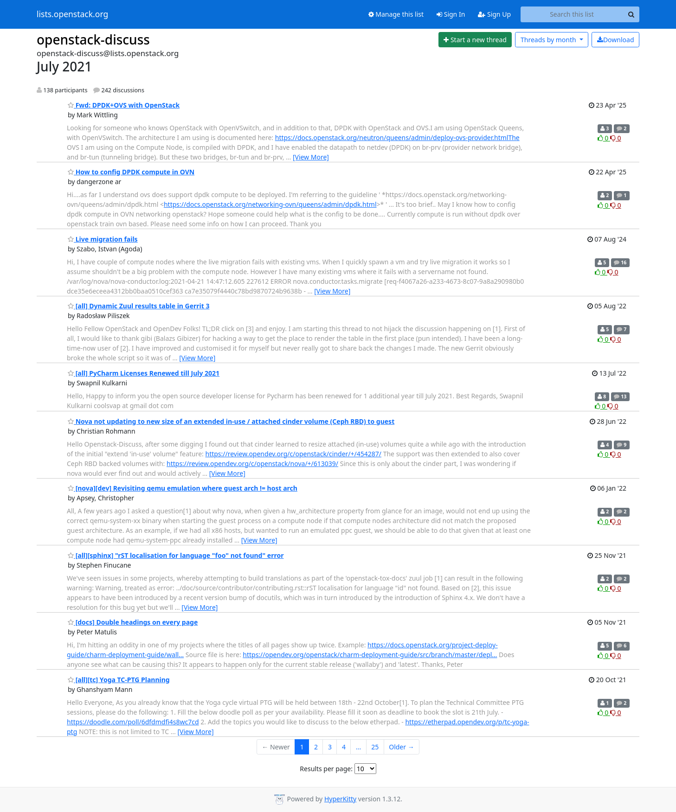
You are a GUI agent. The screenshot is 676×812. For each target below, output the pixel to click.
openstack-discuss (93, 39)
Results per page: (326, 768)
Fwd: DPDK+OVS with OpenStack (124, 105)
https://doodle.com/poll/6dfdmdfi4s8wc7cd (133, 721)
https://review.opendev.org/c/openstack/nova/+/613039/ (252, 463)
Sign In (451, 14)
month (549, 39)
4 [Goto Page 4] (344, 746)
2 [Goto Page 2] (316, 746)
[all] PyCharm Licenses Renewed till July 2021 (143, 373)
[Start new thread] (475, 40)
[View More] (311, 157)
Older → (401, 746)
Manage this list (396, 14)
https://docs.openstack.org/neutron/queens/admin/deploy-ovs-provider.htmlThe (397, 137)
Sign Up (494, 14)
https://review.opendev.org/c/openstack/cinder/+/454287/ (294, 453)
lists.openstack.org (72, 14)
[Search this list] (572, 14)
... (358, 746)
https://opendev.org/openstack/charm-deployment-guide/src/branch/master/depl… (370, 654)
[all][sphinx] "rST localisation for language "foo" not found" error (175, 555)
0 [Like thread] (604, 138)
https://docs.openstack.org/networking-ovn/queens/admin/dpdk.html (270, 204)
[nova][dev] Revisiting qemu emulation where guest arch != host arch (182, 488)
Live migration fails (103, 239)
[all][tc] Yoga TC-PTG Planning (119, 679)
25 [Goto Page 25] (375, 746)
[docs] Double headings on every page (133, 622)
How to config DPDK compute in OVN (131, 171)
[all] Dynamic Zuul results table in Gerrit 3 (139, 305)
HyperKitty (340, 798)
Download (615, 39)
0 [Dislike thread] (615, 138)
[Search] (631, 14)
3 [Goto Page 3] (330, 746)
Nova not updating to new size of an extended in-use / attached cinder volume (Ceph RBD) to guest (231, 421)
